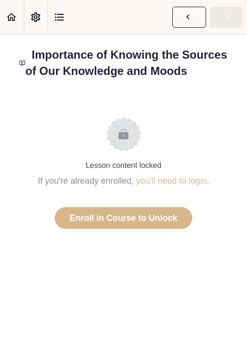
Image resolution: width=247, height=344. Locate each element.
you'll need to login (171, 181)
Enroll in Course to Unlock (123, 218)
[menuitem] (36, 17)
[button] (12, 17)
